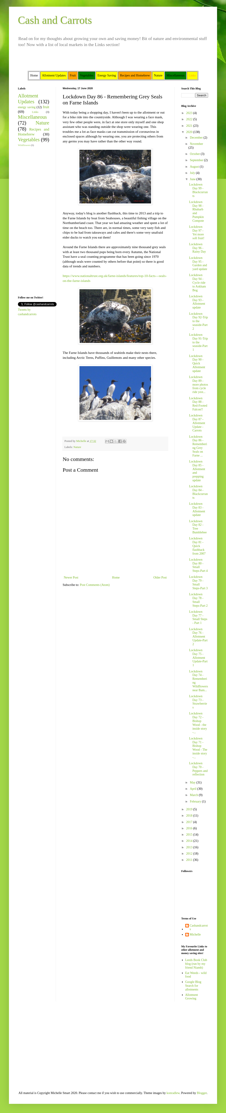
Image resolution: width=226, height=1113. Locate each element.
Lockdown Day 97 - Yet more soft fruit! (196, 232)
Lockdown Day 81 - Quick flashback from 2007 (197, 546)
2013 (189, 847)
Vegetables (29, 139)
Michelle (195, 934)
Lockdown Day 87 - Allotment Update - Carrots (197, 423)
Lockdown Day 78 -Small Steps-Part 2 (198, 600)
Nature (77, 447)
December (196, 137)
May (193, 782)
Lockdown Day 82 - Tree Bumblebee (198, 527)
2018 (189, 815)
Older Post (160, 577)
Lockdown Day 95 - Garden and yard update (198, 263)
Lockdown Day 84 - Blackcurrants (198, 492)
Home (116, 577)
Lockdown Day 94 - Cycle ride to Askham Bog (197, 282)
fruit (46, 107)
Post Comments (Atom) (95, 585)
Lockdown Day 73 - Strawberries (198, 702)
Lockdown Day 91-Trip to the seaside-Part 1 (198, 342)
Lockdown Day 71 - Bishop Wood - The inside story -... (198, 748)
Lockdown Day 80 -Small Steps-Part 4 (198, 565)
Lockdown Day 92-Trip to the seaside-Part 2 (198, 321)
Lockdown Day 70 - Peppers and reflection (198, 769)
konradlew (172, 1093)
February (196, 801)
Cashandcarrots (199, 927)
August (195, 166)
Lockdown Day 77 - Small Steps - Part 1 (198, 617)
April (193, 788)
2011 (189, 860)
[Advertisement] (31, 221)
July (193, 173)
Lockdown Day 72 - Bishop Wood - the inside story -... (198, 723)
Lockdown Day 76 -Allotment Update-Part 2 (198, 636)
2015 (189, 834)
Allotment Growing (191, 996)
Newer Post (71, 577)
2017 (189, 822)
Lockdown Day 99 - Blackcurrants (198, 190)
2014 (189, 841)
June (193, 179)
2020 (189, 132)
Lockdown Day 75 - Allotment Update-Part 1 (198, 657)
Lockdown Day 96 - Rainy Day (197, 248)
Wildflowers (24, 145)
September (197, 160)
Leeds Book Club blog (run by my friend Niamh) (196, 963)
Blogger (202, 1093)
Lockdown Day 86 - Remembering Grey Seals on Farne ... (198, 446)
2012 (189, 853)
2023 (189, 113)
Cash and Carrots (55, 20)
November (196, 144)
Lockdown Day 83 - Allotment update (197, 509)
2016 (189, 828)
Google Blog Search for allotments (193, 985)
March (194, 795)
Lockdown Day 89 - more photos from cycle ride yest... (198, 384)
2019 (189, 809)
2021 (189, 125)
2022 (189, 119)
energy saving (27, 107)
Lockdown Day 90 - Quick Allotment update (197, 363)
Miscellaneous (32, 117)
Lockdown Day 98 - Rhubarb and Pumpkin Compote (196, 211)
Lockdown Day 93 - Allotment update (197, 302)
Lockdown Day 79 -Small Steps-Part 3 (198, 582)
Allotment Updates (28, 99)
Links (35, 112)
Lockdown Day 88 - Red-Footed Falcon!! (198, 404)
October (195, 154)
